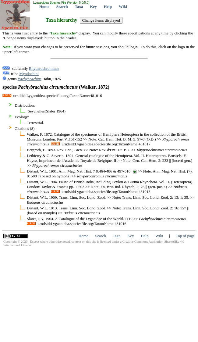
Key (93, 6)
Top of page (185, 235)
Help (108, 6)
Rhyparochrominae (44, 68)
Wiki (123, 6)
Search (62, 6)
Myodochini (29, 73)
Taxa (79, 6)
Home (44, 6)
